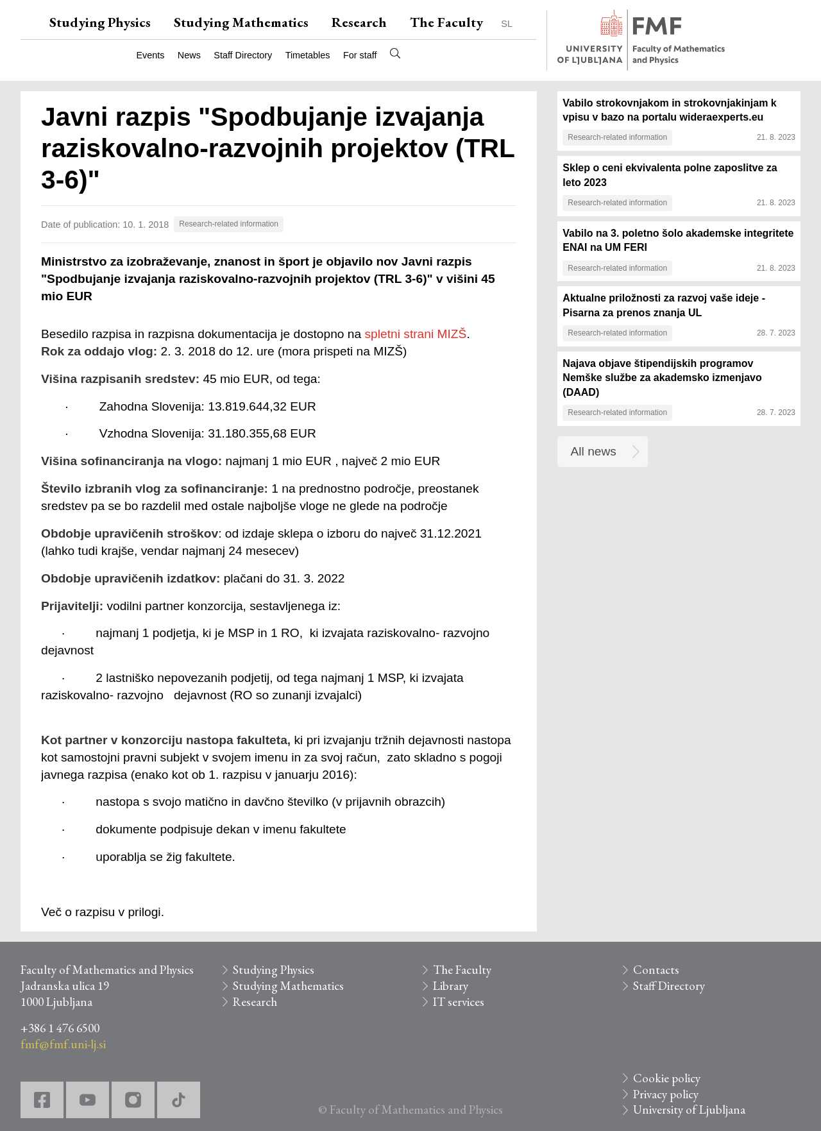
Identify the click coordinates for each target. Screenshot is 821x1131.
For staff (360, 55)
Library (450, 986)
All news (593, 451)
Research (359, 22)
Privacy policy (665, 1094)
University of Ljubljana (689, 1109)
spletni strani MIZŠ (416, 334)
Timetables (307, 55)
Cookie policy (666, 1078)
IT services (458, 1002)
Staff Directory (243, 55)
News (189, 55)
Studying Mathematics (241, 22)
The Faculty (446, 22)
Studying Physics (100, 22)
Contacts (656, 970)
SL (506, 24)
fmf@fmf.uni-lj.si (63, 1044)
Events (150, 55)
